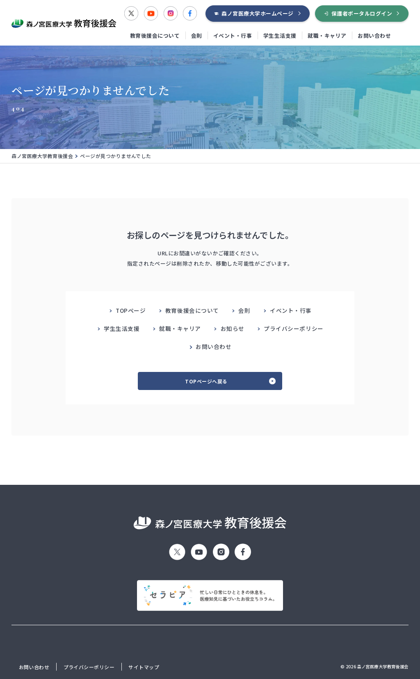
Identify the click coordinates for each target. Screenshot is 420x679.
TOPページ (131, 310)
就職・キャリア (327, 35)
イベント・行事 (232, 35)
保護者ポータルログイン (362, 13)
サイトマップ (143, 666)
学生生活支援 (280, 35)
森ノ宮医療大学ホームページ (257, 13)
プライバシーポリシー (293, 328)
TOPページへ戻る (206, 381)
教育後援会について (155, 35)
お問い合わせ (374, 35)
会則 (196, 35)
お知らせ (232, 328)
